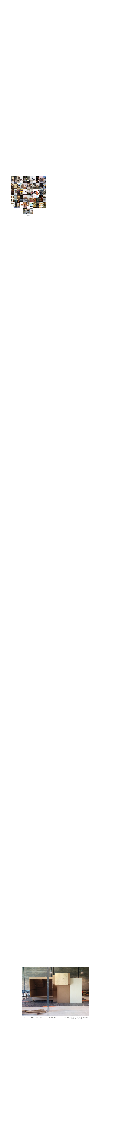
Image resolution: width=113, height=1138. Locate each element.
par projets (44, 4)
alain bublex (29, 4)
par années (59, 4)
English (104, 4)
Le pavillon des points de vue (36, 1017)
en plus (89, 4)
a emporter (74, 4)
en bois (55, 1017)
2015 (24, 1017)
